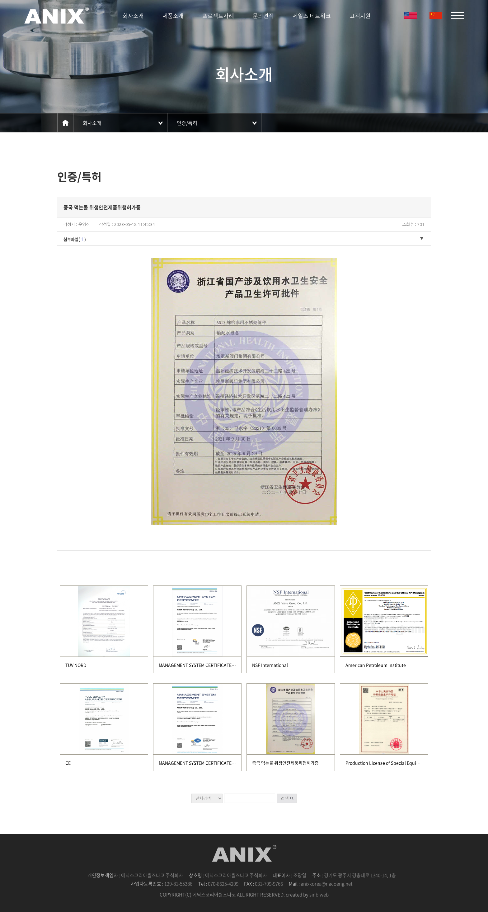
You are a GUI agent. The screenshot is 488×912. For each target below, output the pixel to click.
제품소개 (173, 16)
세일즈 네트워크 (312, 16)
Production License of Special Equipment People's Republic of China (415, 763)
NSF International (270, 665)
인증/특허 (187, 123)
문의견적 (263, 16)
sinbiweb (319, 894)
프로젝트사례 (218, 16)
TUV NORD (76, 665)
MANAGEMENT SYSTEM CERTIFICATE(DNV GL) (204, 665)
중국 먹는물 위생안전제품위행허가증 (285, 763)
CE (68, 763)
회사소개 (133, 16)
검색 (285, 798)
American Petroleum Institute (375, 665)
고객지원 (360, 16)
